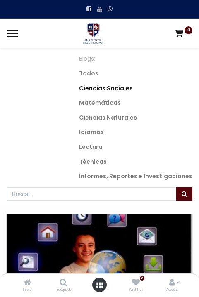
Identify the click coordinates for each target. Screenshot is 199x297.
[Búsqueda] (63, 283)
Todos (88, 73)
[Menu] (13, 33)
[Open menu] (99, 285)
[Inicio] (27, 283)
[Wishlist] (136, 283)
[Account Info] (172, 283)
